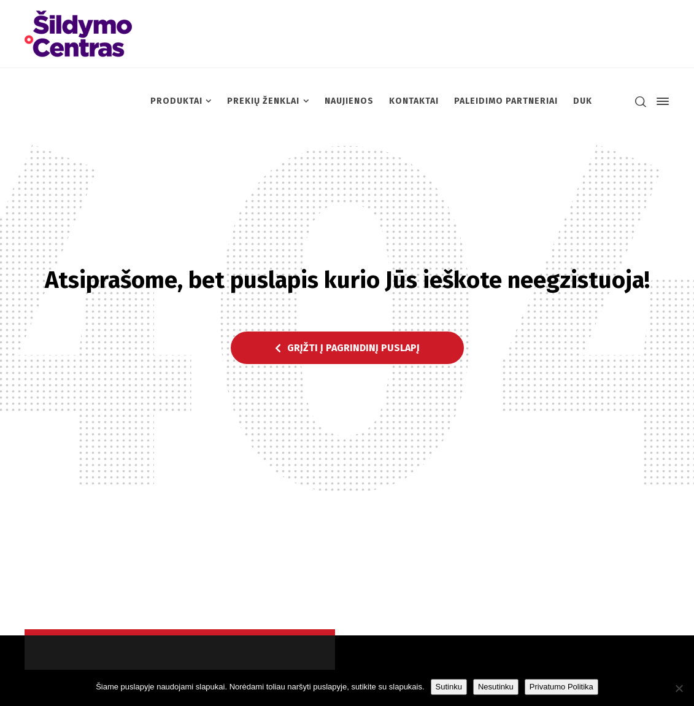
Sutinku (449, 686)
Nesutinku (496, 686)
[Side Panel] (660, 101)
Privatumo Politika (561, 686)
